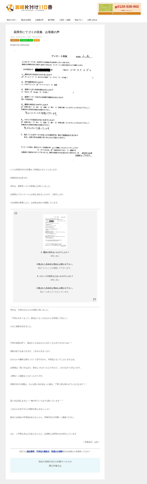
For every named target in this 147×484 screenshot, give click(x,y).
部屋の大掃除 (57, 451)
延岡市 (37, 40)
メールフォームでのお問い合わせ (120, 13)
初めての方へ (12, 20)
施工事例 (51, 20)
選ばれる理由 (26, 20)
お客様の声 (39, 20)
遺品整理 (30, 451)
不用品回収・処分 (26, 40)
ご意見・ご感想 (64, 20)
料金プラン (79, 20)
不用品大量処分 (42, 451)
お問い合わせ (92, 20)
